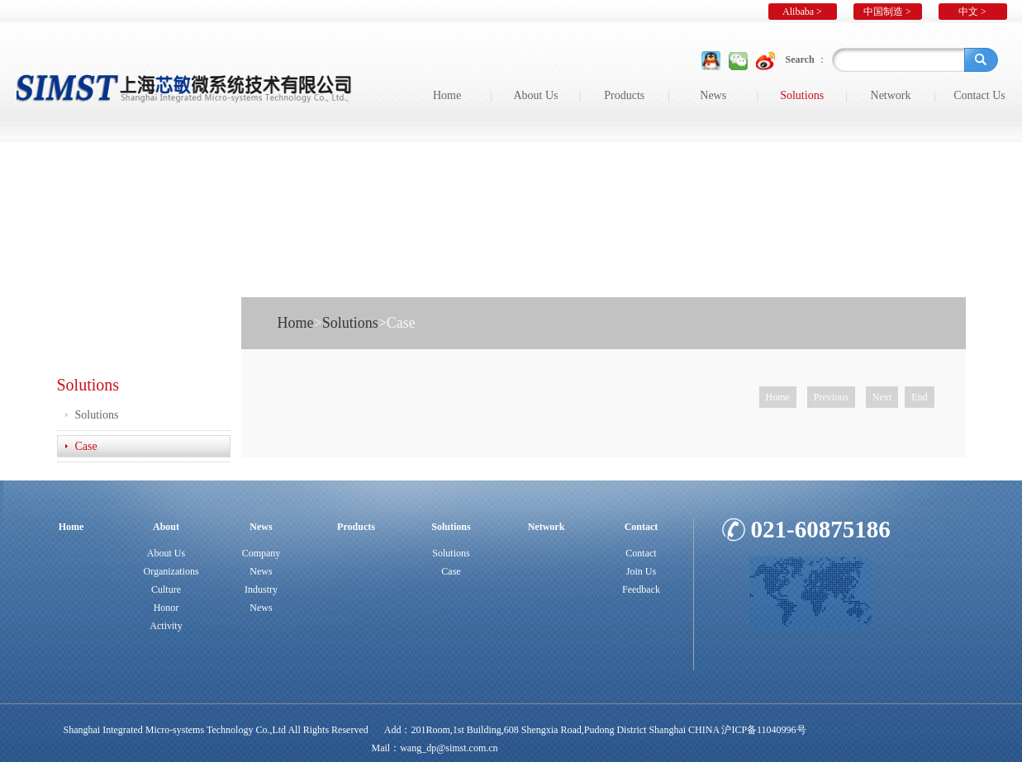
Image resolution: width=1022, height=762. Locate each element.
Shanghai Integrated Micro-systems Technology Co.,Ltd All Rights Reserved (216, 730)
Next (881, 397)
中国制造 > (887, 11)
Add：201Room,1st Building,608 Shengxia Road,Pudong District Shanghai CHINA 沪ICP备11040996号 (595, 730)
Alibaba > (802, 11)
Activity (166, 626)
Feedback (641, 589)
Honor (166, 607)
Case (86, 446)
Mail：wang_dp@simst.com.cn (435, 748)
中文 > (972, 11)
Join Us (641, 571)
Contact (641, 526)
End (919, 397)
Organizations (171, 571)
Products (624, 95)
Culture (166, 589)
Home (447, 95)
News (713, 95)
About (166, 526)
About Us (535, 95)
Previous (831, 397)
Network (891, 95)
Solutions (802, 95)
